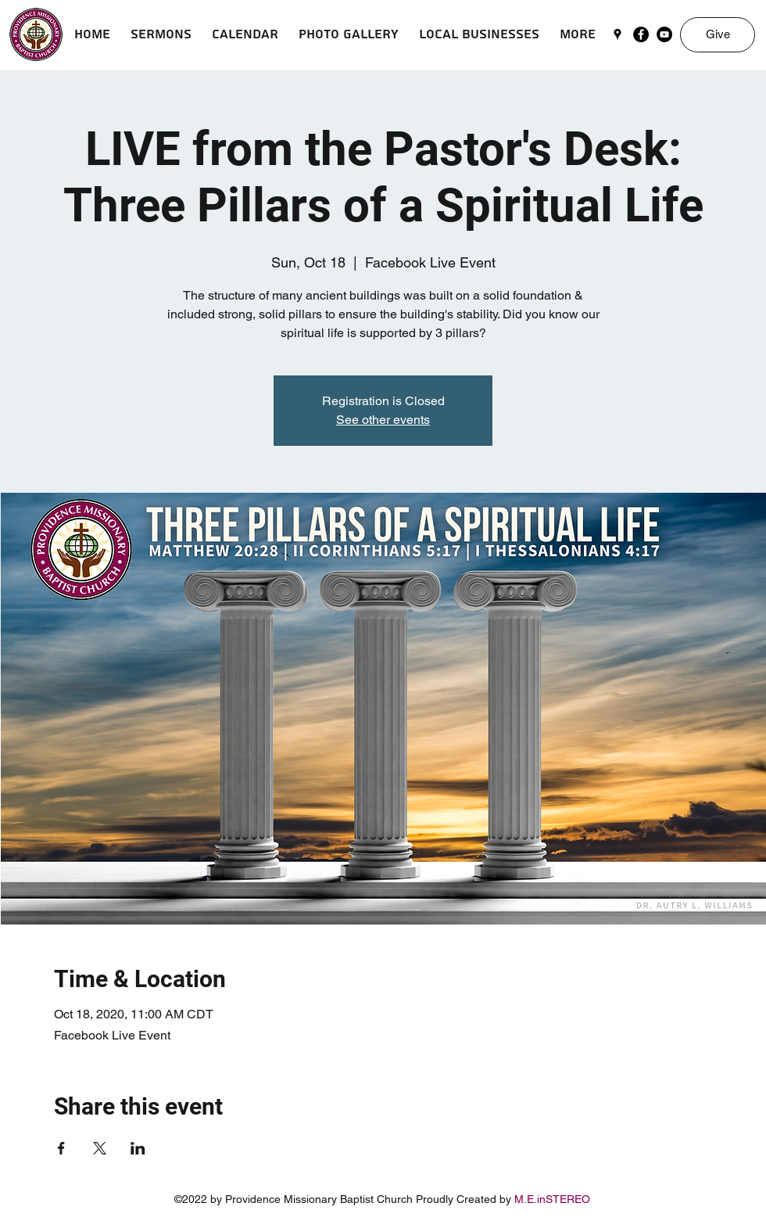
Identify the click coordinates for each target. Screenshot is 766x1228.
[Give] (717, 34)
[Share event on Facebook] (61, 1148)
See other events (383, 419)
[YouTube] (664, 34)
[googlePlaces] (617, 34)
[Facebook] (641, 34)
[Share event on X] (99, 1148)
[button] (161, 34)
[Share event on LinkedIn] (138, 1148)
